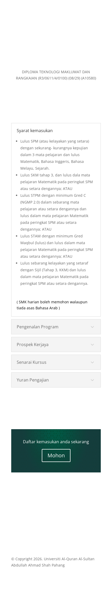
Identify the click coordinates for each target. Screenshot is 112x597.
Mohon (56, 455)
